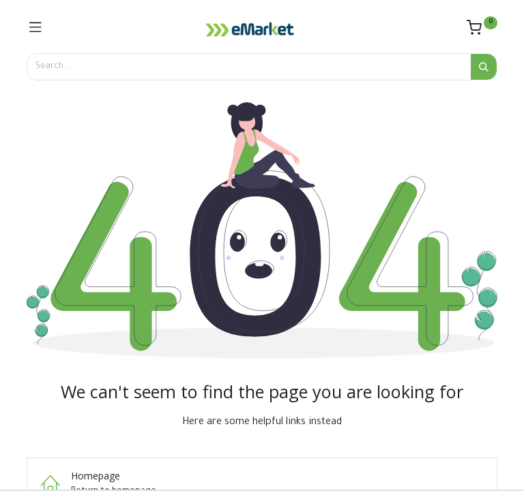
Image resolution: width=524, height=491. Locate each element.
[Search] (483, 66)
